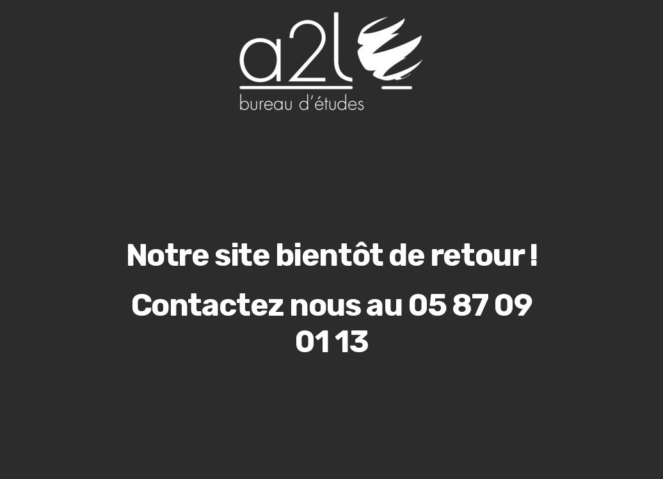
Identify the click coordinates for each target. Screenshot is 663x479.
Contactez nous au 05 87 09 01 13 (331, 324)
